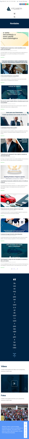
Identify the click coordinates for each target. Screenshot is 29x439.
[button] (14, 13)
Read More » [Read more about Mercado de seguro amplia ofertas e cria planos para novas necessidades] (3, 109)
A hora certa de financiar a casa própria (10, 76)
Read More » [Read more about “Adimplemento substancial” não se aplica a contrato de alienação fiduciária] (3, 162)
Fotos (3, 395)
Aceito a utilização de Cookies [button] (25, 429)
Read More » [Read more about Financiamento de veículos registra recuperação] (3, 215)
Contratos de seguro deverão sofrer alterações (11, 234)
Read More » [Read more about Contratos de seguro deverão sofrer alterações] (3, 240)
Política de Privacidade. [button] (10, 432)
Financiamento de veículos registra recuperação (12, 209)
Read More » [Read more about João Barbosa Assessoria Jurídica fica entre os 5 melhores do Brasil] (3, 190)
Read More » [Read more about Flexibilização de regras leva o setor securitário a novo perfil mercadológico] (3, 57)
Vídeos (4, 366)
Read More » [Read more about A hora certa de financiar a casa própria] (3, 82)
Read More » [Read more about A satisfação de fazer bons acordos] (3, 135)
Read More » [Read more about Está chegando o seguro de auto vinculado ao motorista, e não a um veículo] (3, 267)
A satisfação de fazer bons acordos (9, 127)
